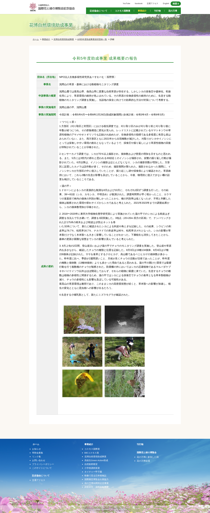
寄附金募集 (37, 452)
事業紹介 (142, 10)
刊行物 (157, 10)
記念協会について (98, 10)
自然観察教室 (91, 464)
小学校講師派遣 (92, 468)
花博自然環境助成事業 (64, 39)
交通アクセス (152, 3)
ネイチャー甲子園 (93, 471)
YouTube (126, 3)
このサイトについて (42, 468)
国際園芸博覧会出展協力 (96, 479)
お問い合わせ (38, 460)
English (166, 3)
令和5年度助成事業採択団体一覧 (92, 39)
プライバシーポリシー (43, 464)
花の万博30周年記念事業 (96, 483)
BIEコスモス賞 (91, 452)
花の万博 (172, 10)
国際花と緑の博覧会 (146, 452)
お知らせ (36, 449)
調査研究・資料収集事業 (96, 487)
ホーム (36, 39)
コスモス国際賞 (122, 10)
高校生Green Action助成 (96, 460)
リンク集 (36, 456)
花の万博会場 (143, 461)
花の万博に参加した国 (148, 457)
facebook (139, 3)
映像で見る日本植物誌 (95, 475)
